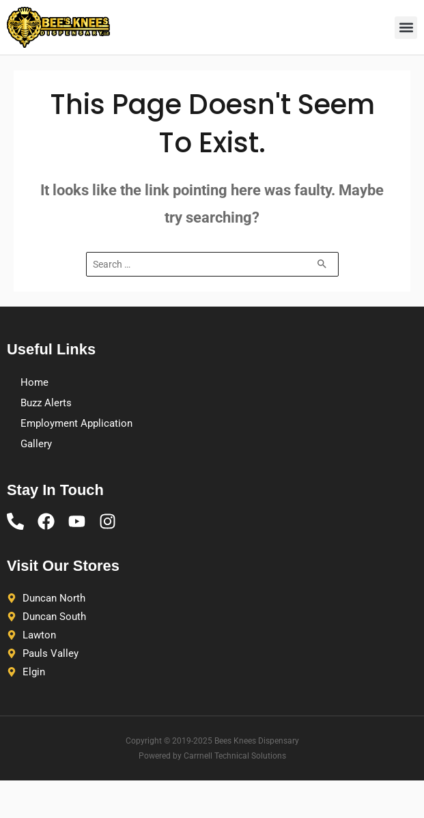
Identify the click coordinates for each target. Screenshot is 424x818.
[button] (406, 27)
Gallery (36, 444)
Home (34, 382)
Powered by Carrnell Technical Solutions (212, 756)
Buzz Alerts (46, 403)
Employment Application (76, 423)
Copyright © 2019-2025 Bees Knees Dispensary (212, 741)
